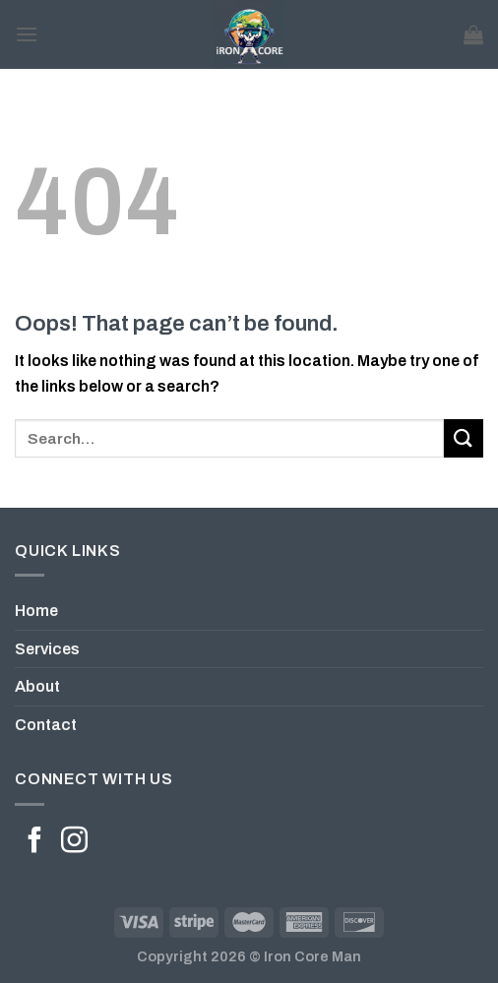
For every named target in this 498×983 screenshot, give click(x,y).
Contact (46, 724)
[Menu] (26, 34)
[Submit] (463, 438)
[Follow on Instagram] (74, 842)
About (37, 686)
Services (47, 649)
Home (36, 610)
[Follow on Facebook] (35, 842)
